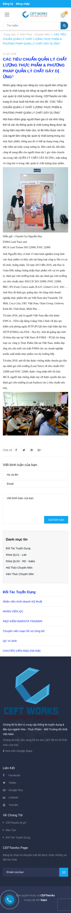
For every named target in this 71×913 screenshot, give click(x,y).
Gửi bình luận (56, 519)
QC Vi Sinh (10, 640)
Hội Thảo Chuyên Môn (19, 567)
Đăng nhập (23, 3)
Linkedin (13, 797)
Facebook (14, 775)
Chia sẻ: (8, 450)
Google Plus (16, 790)
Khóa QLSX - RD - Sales (20, 561)
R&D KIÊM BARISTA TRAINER (22, 621)
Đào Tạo (11, 830)
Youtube (13, 804)
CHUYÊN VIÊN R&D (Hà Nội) (22, 650)
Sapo (44, 899)
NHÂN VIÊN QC (13, 611)
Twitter (12, 782)
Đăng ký (8, 3)
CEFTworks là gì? (16, 822)
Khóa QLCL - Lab (16, 554)
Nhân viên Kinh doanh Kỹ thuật (22, 601)
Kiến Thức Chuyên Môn (20, 574)
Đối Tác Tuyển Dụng (18, 548)
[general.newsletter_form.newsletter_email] (35, 872)
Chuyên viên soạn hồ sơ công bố (23, 631)
